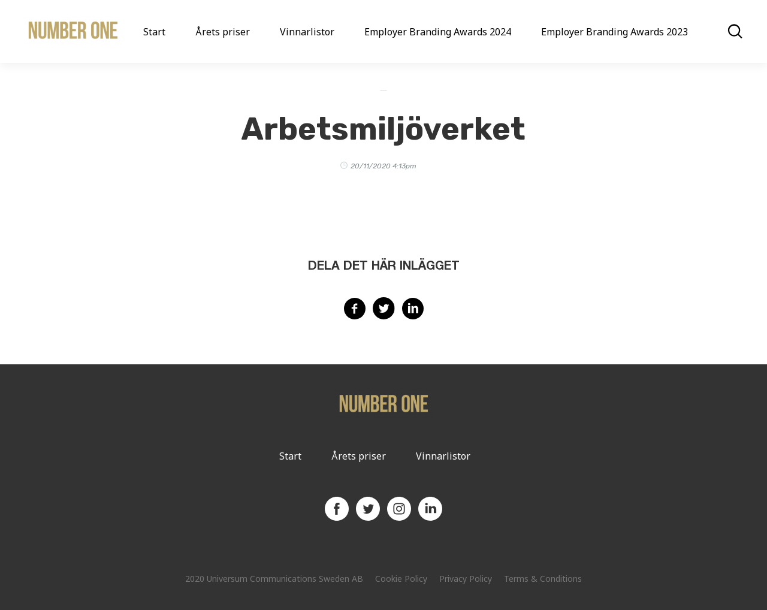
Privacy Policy (465, 578)
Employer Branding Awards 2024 (437, 31)
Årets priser (222, 31)
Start (154, 31)
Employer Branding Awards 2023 (614, 31)
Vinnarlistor (307, 31)
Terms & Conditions (543, 578)
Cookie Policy (401, 578)
